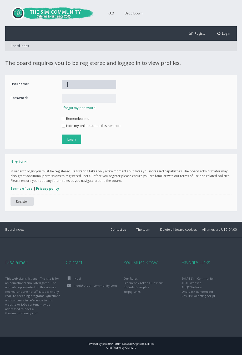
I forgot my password (78, 107)
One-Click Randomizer (197, 292)
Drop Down (134, 13)
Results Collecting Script (198, 296)
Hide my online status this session (91, 125)
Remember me (75, 118)
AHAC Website (191, 283)
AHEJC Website (192, 287)
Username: (20, 83)
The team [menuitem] (143, 229)
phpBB (106, 344)
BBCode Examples (136, 287)
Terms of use (22, 188)
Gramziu (130, 347)
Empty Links (132, 292)
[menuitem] (224, 33)
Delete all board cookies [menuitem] (178, 229)
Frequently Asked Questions (143, 283)
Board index (20, 46)
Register (22, 201)
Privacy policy (47, 188)
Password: (19, 97)
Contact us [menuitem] (118, 229)
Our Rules (131, 278)
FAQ (111, 13)
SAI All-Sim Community (198, 278)
